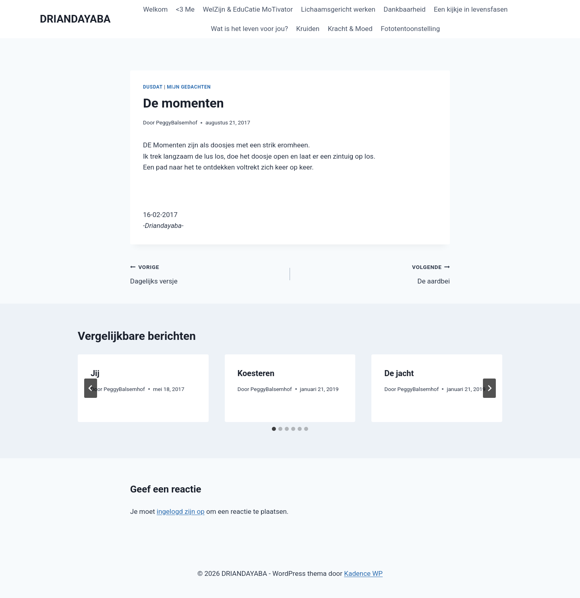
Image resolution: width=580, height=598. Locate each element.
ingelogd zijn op (181, 511)
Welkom (155, 9)
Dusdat (153, 87)
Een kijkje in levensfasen (471, 9)
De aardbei (373, 273)
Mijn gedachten (189, 87)
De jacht (399, 373)
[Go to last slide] (90, 388)
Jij (95, 373)
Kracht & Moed (350, 29)
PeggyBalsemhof (176, 122)
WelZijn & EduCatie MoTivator (247, 9)
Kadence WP (363, 573)
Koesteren (256, 373)
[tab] (274, 429)
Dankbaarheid (404, 9)
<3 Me (185, 9)
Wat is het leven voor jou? (249, 29)
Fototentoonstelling (410, 29)
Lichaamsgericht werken (338, 9)
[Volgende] (489, 388)
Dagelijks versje (206, 273)
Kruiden (307, 29)
